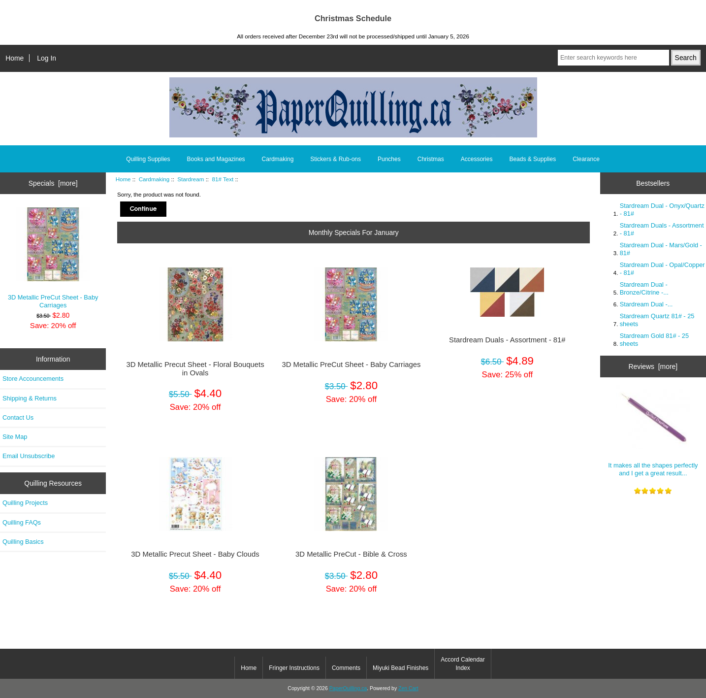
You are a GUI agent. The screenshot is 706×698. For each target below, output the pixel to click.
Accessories (477, 159)
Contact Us (17, 417)
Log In (46, 58)
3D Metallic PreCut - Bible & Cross (351, 554)
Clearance (586, 159)
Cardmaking (154, 179)
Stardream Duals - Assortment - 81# (507, 340)
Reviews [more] (652, 366)
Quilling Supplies (148, 159)
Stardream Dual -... (646, 304)
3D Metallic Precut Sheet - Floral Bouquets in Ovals (195, 368)
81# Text (223, 179)
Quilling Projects (25, 502)
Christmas (430, 159)
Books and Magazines (216, 159)
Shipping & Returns (29, 398)
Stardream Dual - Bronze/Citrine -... (644, 288)
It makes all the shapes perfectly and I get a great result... (653, 430)
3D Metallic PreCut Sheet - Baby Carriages (53, 257)
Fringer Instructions (294, 668)
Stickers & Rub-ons (335, 159)
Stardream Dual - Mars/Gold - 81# (661, 249)
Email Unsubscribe (28, 456)
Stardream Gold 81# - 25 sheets (654, 339)
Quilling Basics (23, 541)
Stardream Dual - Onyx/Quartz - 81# (662, 209)
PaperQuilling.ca (348, 688)
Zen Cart (408, 688)
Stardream (190, 179)
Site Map (14, 436)
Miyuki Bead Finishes (400, 668)
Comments (346, 668)
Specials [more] (53, 183)
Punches (389, 159)
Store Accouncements (33, 378)
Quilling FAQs (21, 522)
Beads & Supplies (532, 159)
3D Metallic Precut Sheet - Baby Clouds (195, 554)
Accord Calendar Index (462, 663)
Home (14, 58)
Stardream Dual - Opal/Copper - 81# (662, 268)
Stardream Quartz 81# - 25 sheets (657, 320)
